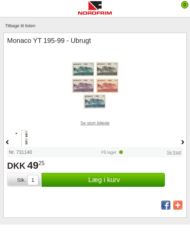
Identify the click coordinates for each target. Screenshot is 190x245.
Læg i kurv (104, 179)
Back (7, 142)
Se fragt (174, 152)
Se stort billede (95, 123)
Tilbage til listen (20, 25)
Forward (183, 142)
